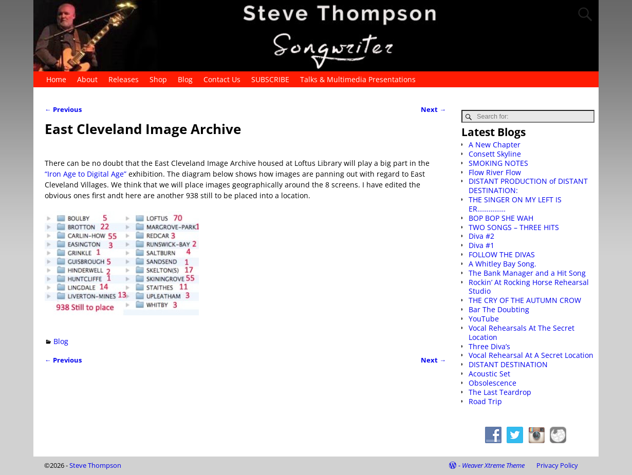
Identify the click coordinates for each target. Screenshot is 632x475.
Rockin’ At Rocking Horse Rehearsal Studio (529, 286)
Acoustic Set (489, 373)
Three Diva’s (489, 346)
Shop (158, 79)
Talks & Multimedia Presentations (358, 79)
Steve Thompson (95, 465)
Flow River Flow (495, 172)
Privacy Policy (557, 465)
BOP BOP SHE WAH (501, 218)
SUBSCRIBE (270, 79)
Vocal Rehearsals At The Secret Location (521, 332)
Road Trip (485, 401)
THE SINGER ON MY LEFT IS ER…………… (515, 204)
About (87, 79)
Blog (185, 79)
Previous (63, 109)
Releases (123, 79)
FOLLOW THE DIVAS (502, 254)
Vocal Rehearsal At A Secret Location (531, 355)
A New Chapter (495, 144)
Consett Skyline (495, 154)
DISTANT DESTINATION (508, 364)
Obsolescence (492, 383)
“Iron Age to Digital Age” (86, 174)
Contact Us (221, 79)
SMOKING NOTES (498, 163)
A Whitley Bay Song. (502, 264)
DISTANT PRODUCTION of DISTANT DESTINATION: (528, 185)
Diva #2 (481, 236)
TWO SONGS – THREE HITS (514, 227)
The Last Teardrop (500, 392)
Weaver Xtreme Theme (493, 465)
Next (433, 109)
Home (56, 79)
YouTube (484, 319)
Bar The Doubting (499, 309)
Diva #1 (481, 245)
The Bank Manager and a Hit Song (527, 273)
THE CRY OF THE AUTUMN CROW (525, 300)
